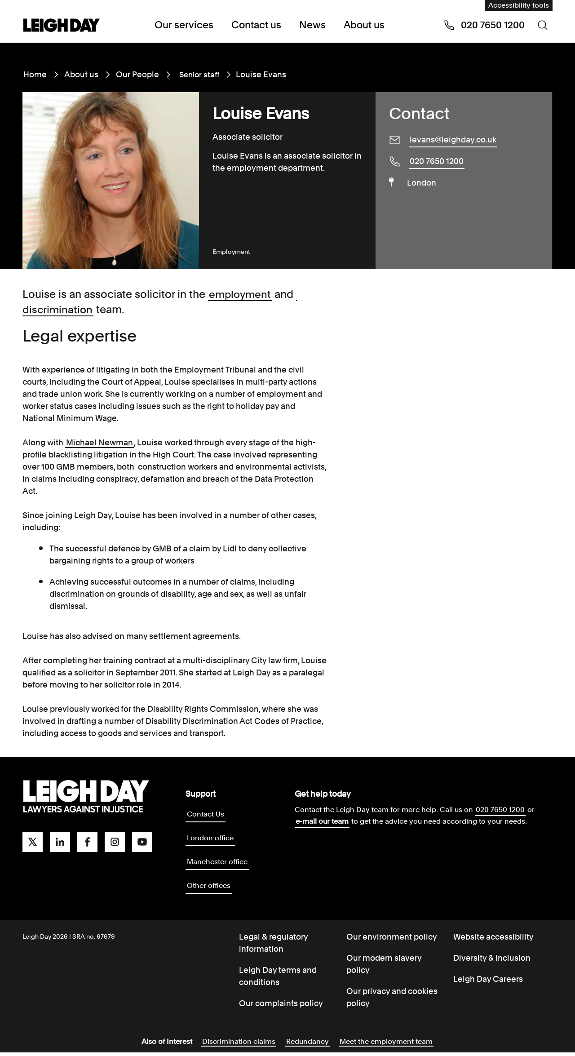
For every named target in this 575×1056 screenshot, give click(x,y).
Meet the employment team (386, 1045)
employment (241, 294)
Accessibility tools (518, 5)
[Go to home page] (61, 26)
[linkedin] (60, 842)
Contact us (256, 25)
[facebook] (87, 842)
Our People (137, 74)
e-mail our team (322, 821)
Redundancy (307, 1045)
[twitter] (32, 842)
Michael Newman (99, 442)
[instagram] (115, 842)
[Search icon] (543, 25)
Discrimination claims (238, 1045)
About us (360, 25)
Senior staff (198, 74)
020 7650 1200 (437, 161)
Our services (186, 25)
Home (35, 74)
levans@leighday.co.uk (453, 139)
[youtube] (142, 842)
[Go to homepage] (86, 796)
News (310, 25)
